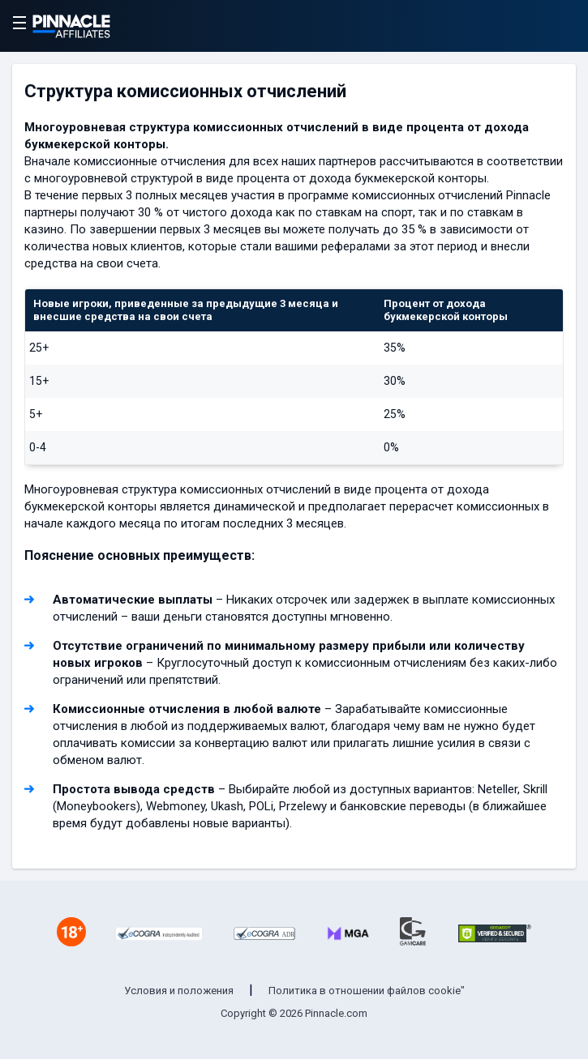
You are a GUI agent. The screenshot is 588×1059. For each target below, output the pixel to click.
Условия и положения (179, 990)
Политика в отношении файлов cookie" (366, 990)
